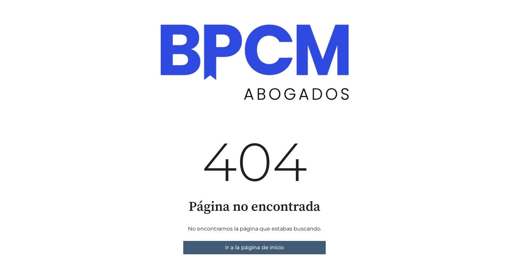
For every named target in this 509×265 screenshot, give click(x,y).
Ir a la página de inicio (254, 247)
